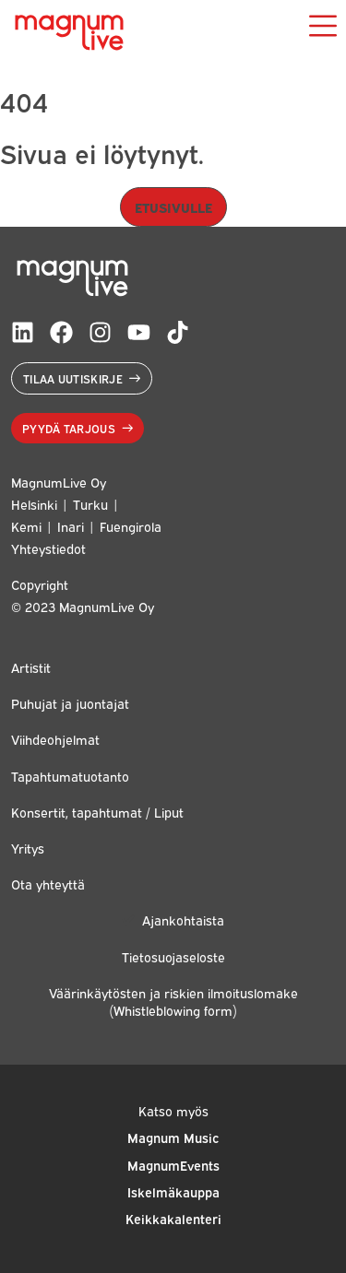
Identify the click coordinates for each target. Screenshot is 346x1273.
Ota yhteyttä (48, 883)
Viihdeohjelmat (55, 739)
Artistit (31, 667)
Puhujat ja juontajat (70, 703)
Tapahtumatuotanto (70, 775)
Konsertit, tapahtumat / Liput (97, 811)
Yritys (27, 847)
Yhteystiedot (48, 548)
